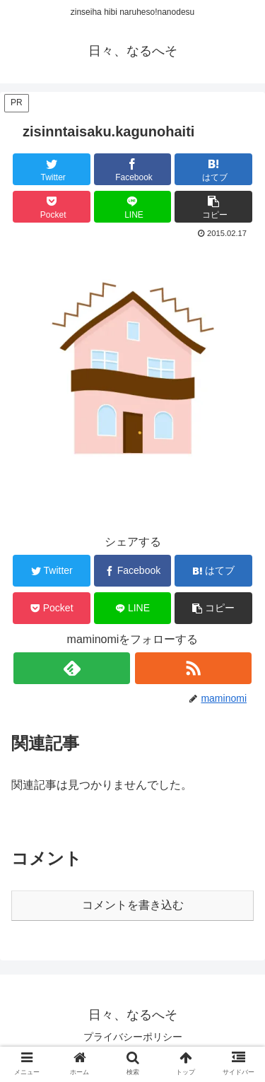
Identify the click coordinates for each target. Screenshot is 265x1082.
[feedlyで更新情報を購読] (71, 668)
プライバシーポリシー (132, 1036)
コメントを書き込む (133, 905)
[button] (213, 207)
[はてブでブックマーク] (213, 169)
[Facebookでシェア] (133, 169)
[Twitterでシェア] (51, 169)
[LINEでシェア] (133, 207)
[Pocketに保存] (51, 207)
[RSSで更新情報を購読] (193, 668)
